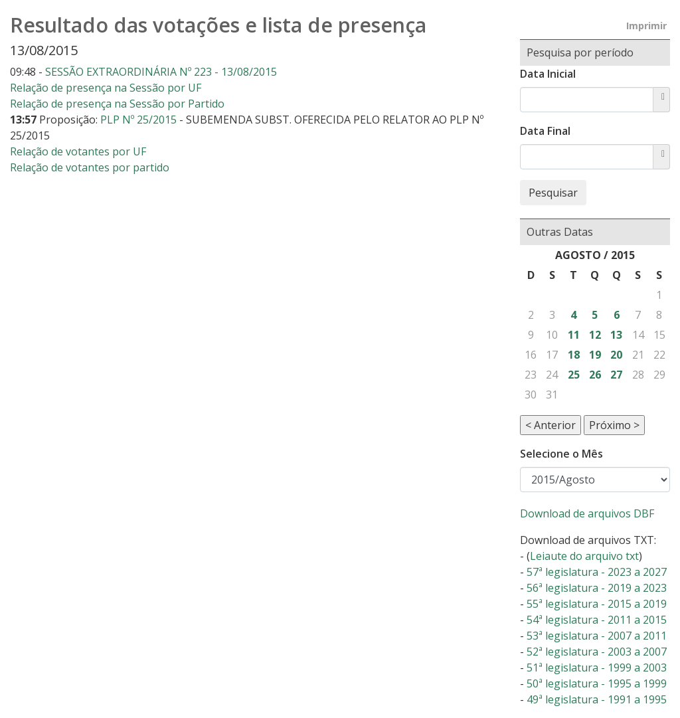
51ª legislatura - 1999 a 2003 (597, 667)
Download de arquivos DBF (587, 513)
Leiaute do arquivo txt (584, 556)
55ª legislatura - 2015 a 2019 (597, 603)
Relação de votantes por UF (78, 151)
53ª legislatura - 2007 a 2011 (597, 635)
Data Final (545, 131)
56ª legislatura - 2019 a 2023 (597, 588)
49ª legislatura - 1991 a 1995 (597, 699)
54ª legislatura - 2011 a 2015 (597, 619)
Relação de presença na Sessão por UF (105, 87)
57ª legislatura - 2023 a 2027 (597, 572)
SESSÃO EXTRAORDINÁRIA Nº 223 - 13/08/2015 (161, 71)
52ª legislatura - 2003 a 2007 (597, 651)
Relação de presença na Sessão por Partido (117, 103)
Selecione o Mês (561, 453)
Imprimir (646, 25)
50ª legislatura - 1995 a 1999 (597, 683)
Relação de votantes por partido (89, 167)
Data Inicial (548, 73)
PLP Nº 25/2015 (139, 119)
